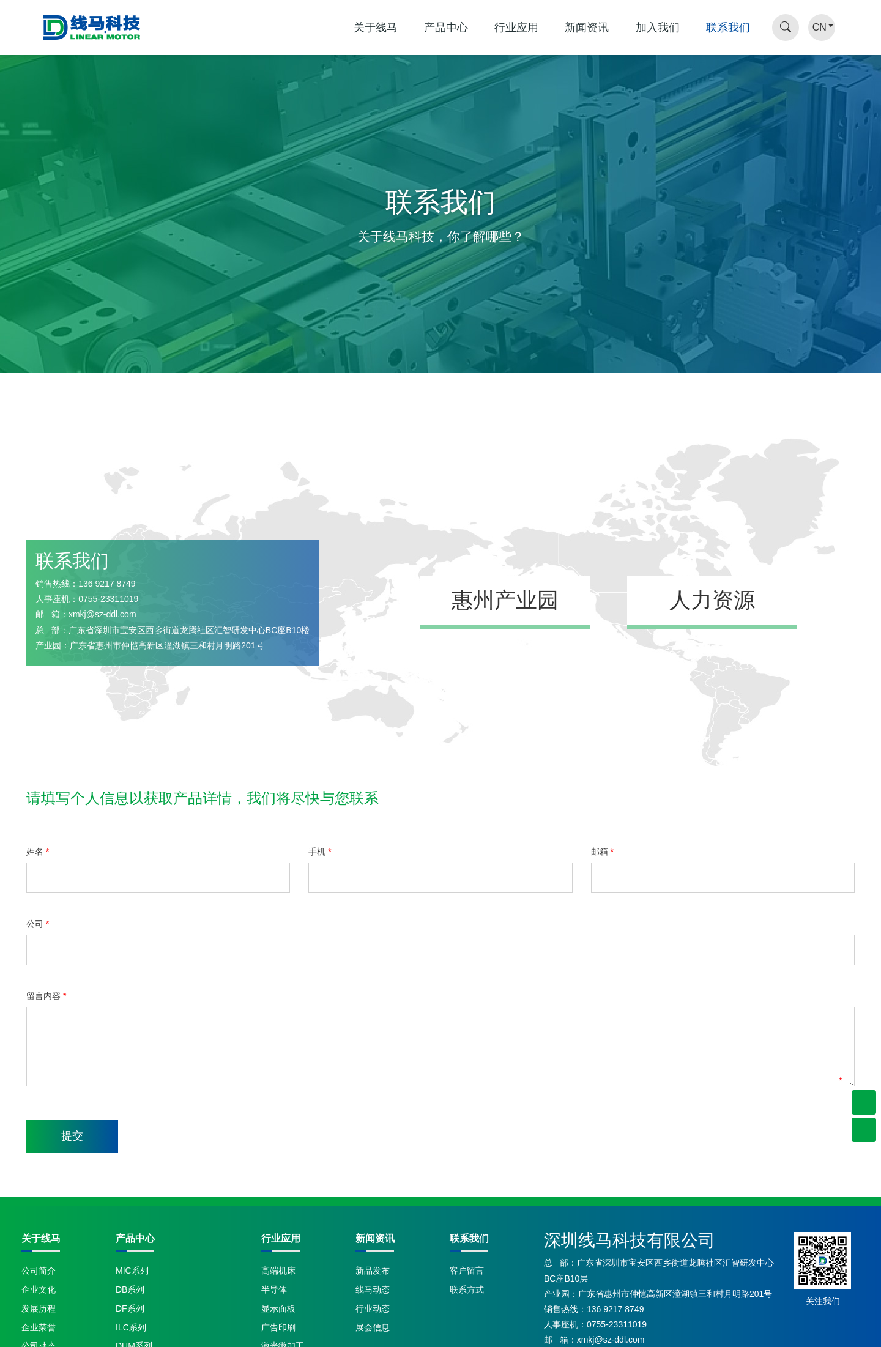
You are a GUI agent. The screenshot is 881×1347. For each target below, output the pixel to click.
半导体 (274, 1289)
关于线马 (376, 27)
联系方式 (467, 1289)
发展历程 (38, 1308)
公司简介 (38, 1270)
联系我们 (728, 27)
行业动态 (372, 1308)
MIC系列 (132, 1270)
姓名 (37, 851)
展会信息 (372, 1327)
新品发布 (372, 1270)
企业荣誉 (38, 1327)
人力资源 (712, 599)
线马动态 (372, 1289)
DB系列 (130, 1289)
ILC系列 (131, 1327)
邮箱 (602, 851)
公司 (37, 924)
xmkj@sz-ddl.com (102, 614)
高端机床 (278, 1270)
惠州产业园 (505, 599)
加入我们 (658, 27)
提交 (72, 1136)
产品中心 (446, 27)
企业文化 (38, 1289)
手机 (319, 851)
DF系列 (130, 1308)
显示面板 (278, 1308)
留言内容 (46, 996)
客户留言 (467, 1270)
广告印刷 (278, 1327)
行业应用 (516, 27)
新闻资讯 (587, 27)
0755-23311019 (108, 599)
